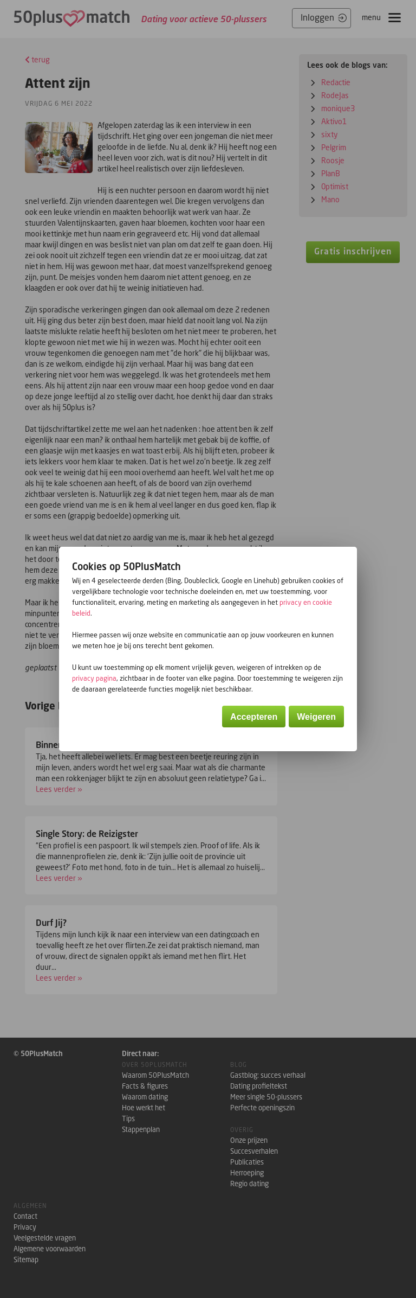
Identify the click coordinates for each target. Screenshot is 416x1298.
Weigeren (316, 716)
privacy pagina (94, 678)
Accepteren (253, 716)
